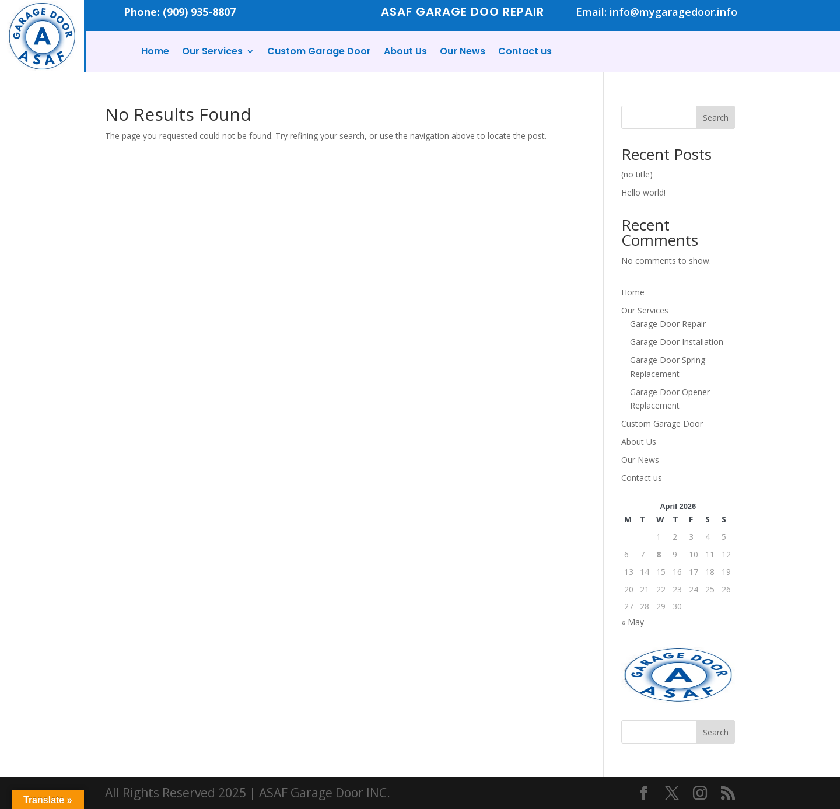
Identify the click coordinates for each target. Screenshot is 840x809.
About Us (405, 52)
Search (716, 117)
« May (632, 621)
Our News (462, 52)
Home (155, 52)
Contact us (525, 52)
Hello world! (643, 192)
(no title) (637, 174)
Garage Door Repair (668, 323)
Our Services (212, 52)
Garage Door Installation (676, 341)
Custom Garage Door (319, 52)
